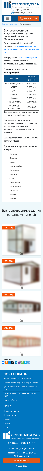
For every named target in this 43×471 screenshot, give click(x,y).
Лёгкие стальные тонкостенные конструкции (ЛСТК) (19, 394)
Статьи (5, 427)
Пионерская (14, 154)
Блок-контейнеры (10, 400)
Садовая (12, 162)
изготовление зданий (27, 57)
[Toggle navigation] (7, 18)
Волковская (13, 198)
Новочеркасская (15, 182)
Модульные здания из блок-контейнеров (18, 379)
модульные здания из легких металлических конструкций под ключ (21, 49)
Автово (12, 178)
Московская (14, 158)
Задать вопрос (21, 460)
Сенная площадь (15, 186)
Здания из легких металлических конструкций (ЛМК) (20, 388)
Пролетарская (14, 170)
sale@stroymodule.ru (23, 12)
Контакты (6, 423)
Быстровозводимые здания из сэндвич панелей (20, 383)
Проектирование (9, 415)
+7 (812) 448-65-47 (23, 9)
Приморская (14, 190)
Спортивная (14, 174)
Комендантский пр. (16, 166)
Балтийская (13, 194)
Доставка (6, 419)
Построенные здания (11, 411)
